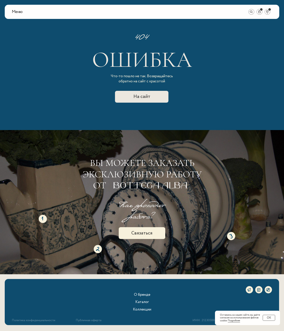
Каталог (142, 302)
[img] (142, 12)
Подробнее (234, 320)
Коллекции (142, 309)
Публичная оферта (88, 320)
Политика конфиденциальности (33, 320)
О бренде (142, 295)
